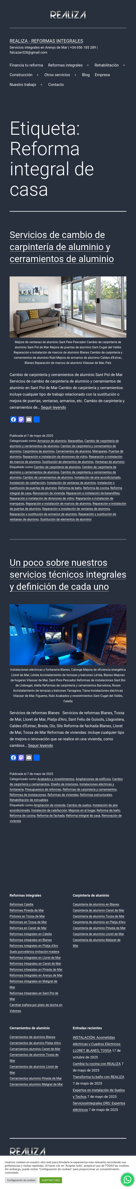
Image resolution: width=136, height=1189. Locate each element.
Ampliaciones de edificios (93, 779)
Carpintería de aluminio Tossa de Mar (98, 916)
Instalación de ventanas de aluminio (71, 483)
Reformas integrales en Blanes (31, 940)
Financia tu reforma (26, 65)
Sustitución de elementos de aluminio (68, 462)
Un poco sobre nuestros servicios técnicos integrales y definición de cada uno (68, 574)
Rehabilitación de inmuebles (29, 800)
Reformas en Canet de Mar (28, 928)
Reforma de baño (70, 488)
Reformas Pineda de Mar (27, 910)
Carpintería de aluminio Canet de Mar (98, 910)
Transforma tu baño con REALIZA (98, 1077)
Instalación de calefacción (27, 483)
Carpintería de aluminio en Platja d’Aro (99, 922)
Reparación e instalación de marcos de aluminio (58, 503)
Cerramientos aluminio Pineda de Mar (36, 1078)
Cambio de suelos (79, 805)
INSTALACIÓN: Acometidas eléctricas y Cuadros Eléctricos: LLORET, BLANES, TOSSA (97, 1044)
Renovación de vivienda (49, 493)
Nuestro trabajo (23, 84)
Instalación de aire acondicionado (97, 477)
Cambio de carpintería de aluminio (57, 467)
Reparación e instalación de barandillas (93, 493)
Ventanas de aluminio (110, 462)
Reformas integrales (65, 65)
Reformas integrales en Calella (31, 934)
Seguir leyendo (53, 407)
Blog (86, 74)
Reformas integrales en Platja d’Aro (34, 946)
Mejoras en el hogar (81, 810)
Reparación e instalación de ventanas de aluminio (76, 509)
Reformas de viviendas (63, 795)
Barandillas (75, 441)
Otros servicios (57, 74)
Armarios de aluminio (52, 441)
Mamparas (99, 451)
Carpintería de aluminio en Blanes (96, 904)
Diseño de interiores (64, 784)
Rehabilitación (107, 65)
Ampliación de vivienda (49, 805)
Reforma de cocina (96, 488)
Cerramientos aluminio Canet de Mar (35, 1049)
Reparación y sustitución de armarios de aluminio (43, 514)
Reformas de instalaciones (28, 795)
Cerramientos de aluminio (73, 451)
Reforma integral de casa (83, 815)
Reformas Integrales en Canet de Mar (35, 963)
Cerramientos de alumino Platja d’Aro (35, 1043)
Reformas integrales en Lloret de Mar (35, 957)
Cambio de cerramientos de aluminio (48, 477)
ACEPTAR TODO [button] (51, 1180)
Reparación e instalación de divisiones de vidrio (55, 456)
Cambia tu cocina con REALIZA (97, 1064)
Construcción (21, 74)
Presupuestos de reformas (43, 789)
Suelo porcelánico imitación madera (34, 952)
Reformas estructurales (96, 795)
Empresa (102, 74)
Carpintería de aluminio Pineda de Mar (99, 928)
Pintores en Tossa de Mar (27, 916)
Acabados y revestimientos (55, 779)
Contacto (56, 84)
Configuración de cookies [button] (21, 1180)
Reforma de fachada (51, 815)
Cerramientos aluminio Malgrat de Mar (36, 1084)
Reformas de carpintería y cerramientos (90, 789)
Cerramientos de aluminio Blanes (32, 1037)
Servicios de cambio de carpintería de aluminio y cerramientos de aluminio (62, 246)
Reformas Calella (21, 904)
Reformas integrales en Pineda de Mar (36, 969)
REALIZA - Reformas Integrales (46, 41)
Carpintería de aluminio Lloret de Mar (98, 934)
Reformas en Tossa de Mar (28, 922)
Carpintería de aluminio (39, 451)
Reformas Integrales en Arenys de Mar (36, 975)
